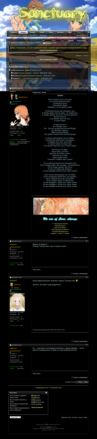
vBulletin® (49, 427)
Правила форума (37, 407)
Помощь (71, 40)
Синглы (38, 43)
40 (18, 321)
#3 (86, 277)
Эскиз (61, 233)
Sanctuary (75, 417)
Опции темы (62, 63)
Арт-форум (21, 43)
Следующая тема (55, 388)
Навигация (43, 35)
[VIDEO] (34, 402)
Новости (14, 32)
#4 (86, 345)
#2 (86, 241)
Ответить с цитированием (79, 237)
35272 (19, 135)
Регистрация (81, 40)
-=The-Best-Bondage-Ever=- (60, 231)
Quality (67, 233)
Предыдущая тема (42, 388)
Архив (81, 417)
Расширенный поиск (82, 35)
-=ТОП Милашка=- (60, 226)
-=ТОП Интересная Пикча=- (60, 230)
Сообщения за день (15, 35)
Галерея (32, 32)
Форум (23, 32)
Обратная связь (66, 417)
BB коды (34, 396)
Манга (51, 32)
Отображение (82, 63)
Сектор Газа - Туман (50, 59)
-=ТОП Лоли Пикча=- (60, 228)
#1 (86, 88)
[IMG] (33, 400)
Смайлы (34, 398)
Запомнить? (47, 43)
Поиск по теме (72, 63)
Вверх (86, 382)
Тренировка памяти (61, 224)
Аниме (42, 32)
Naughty (53, 233)
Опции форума (32, 35)
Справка (24, 35)
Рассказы (60, 32)
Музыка (30, 43)
